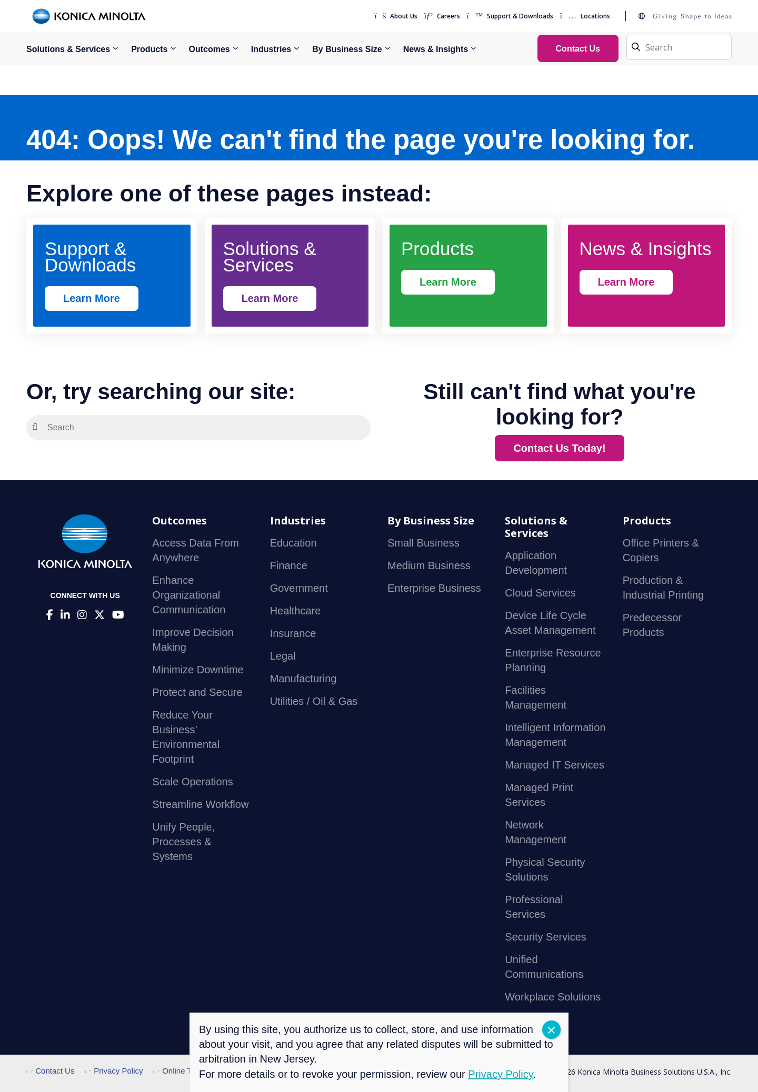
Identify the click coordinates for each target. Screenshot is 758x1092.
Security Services (545, 937)
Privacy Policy (114, 1070)
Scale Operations (192, 781)
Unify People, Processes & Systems (183, 841)
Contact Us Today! (559, 448)
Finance (288, 565)
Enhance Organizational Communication (188, 594)
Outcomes (209, 49)
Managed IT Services (554, 765)
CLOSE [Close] (551, 1029)
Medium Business (429, 565)
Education (293, 543)
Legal (283, 656)
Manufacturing (303, 678)
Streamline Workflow (200, 804)
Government (299, 588)
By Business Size (347, 49)
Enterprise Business (434, 588)
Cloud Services (540, 593)
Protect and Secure (197, 692)
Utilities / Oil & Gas (314, 701)
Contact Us (50, 1070)
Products (149, 49)
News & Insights (435, 49)
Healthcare (295, 610)
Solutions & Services (68, 49)
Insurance (293, 633)
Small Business (423, 543)
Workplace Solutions (553, 997)
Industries (271, 49)
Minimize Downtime (197, 669)
